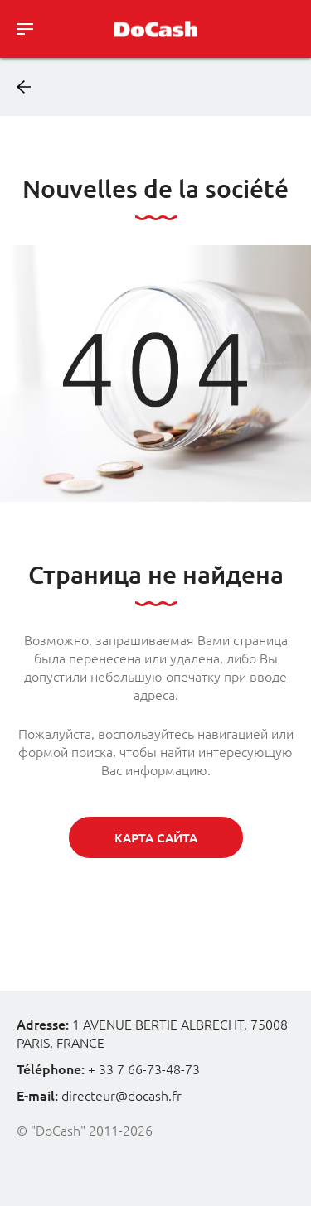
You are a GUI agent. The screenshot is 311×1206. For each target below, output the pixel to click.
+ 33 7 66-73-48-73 (144, 1069)
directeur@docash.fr (121, 1095)
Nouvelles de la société (155, 189)
